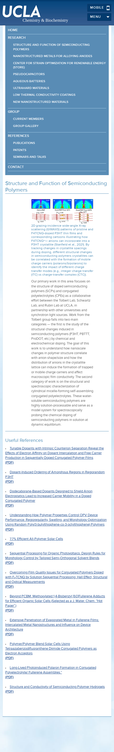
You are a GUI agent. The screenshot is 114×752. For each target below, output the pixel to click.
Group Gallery (26, 126)
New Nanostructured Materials (40, 102)
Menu (100, 17)
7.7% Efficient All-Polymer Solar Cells (36, 539)
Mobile (100, 7)
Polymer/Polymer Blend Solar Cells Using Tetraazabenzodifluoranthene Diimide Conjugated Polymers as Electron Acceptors (51, 648)
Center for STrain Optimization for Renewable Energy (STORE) (59, 65)
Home (13, 30)
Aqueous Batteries (29, 81)
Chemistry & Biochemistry (45, 20)
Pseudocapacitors (29, 74)
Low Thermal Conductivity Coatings (44, 95)
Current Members (28, 119)
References (18, 136)
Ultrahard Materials (31, 88)
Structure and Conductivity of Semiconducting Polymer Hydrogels (57, 687)
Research (16, 38)
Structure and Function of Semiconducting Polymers (51, 47)
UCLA (21, 11)
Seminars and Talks (29, 157)
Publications (24, 143)
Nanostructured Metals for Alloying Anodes (52, 56)
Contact (16, 167)
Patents (19, 150)
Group (13, 112)
